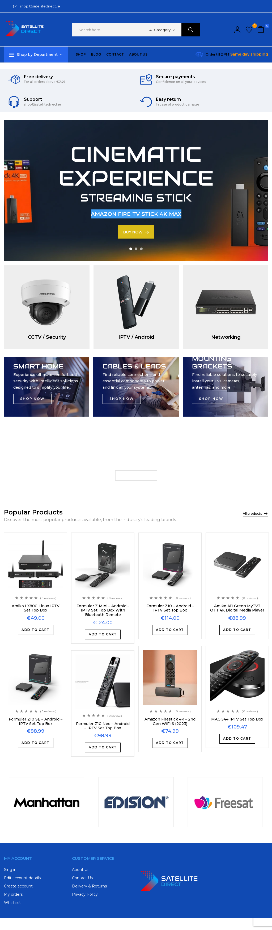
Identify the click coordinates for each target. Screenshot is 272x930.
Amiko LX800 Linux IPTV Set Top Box (36, 608)
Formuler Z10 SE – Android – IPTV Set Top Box (35, 721)
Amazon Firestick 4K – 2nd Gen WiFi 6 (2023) (170, 721)
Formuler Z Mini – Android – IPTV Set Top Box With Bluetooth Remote (102, 610)
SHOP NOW (32, 399)
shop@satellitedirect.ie (40, 6)
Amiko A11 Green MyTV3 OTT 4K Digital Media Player (237, 608)
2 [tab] (136, 249)
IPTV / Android (136, 337)
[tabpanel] (136, 190)
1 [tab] (130, 249)
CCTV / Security (47, 337)
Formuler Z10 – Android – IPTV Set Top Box (170, 608)
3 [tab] (141, 249)
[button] (261, 30)
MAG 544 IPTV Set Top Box (237, 719)
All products (252, 514)
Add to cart (35, 630)
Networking (226, 337)
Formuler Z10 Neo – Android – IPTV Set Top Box (103, 725)
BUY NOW (133, 231)
